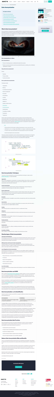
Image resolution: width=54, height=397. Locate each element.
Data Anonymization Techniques (9, 15)
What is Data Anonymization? (8, 14)
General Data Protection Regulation (13, 273)
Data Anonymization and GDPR (9, 19)
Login (35, 1)
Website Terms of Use (17, 393)
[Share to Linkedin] (28, 373)
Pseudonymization (6, 107)
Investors (16, 383)
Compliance (30, 393)
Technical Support (33, 383)
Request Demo (45, 30)
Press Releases (24, 383)
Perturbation (5, 105)
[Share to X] (29, 373)
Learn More (45, 13)
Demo (50, 1)
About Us (16, 380)
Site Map (38, 393)
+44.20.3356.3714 (5, 382)
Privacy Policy (22, 393)
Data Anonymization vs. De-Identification (10, 20)
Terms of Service (26, 393)
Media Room (24, 380)
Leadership (16, 382)
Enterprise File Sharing (18, 392)
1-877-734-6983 (4, 381)
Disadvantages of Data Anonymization (10, 17)
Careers (16, 386)
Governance (7, 4)
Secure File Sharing (27, 392)
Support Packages (33, 382)
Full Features (23, 392)
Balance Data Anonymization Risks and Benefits (11, 24)
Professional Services (33, 380)
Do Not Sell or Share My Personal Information (29, 394)
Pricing (32, 1)
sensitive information (5, 176)
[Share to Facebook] (31, 373)
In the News (24, 382)
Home (2, 4)
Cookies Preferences (21, 394)
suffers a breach (17, 121)
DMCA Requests (34, 393)
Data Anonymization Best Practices (9, 22)
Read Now (45, 17)
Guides (5, 4)
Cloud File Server (36, 392)
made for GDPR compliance (9, 282)
